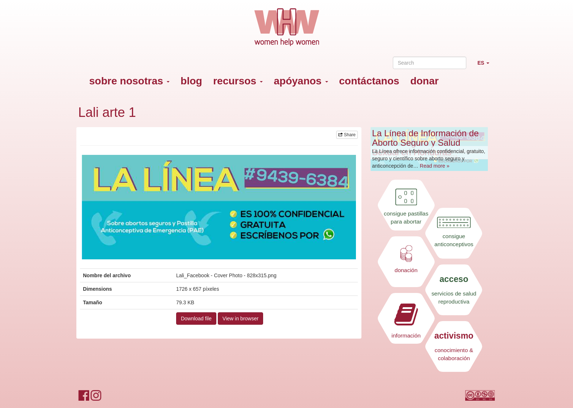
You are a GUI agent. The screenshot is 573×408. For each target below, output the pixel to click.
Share (347, 134)
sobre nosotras (129, 81)
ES (486, 66)
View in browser (241, 318)
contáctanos (369, 81)
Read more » (434, 166)
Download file (196, 318)
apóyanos (301, 81)
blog (191, 81)
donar (424, 81)
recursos (238, 81)
